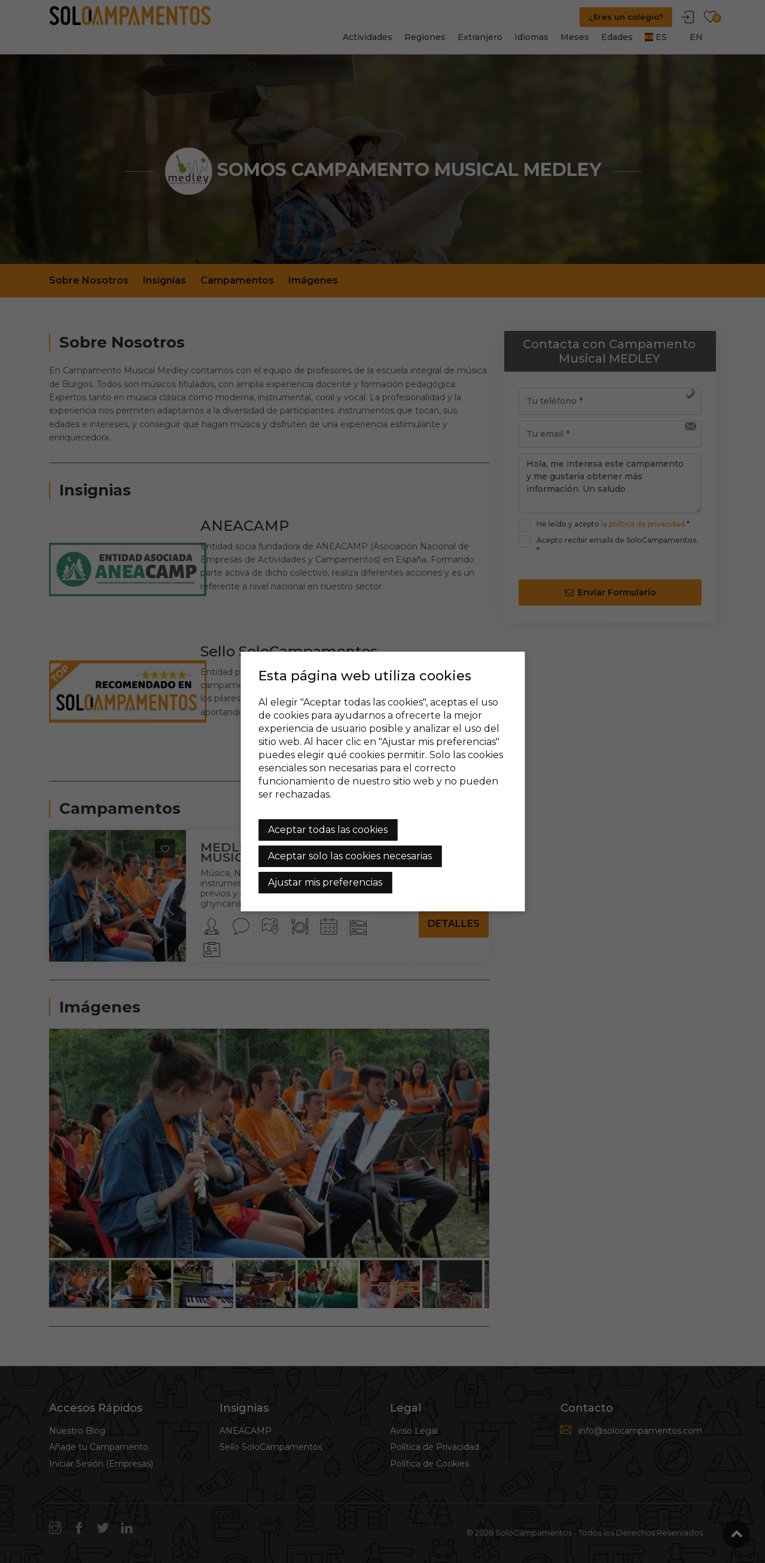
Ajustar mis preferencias (325, 882)
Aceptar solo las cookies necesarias (350, 856)
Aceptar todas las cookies (328, 829)
